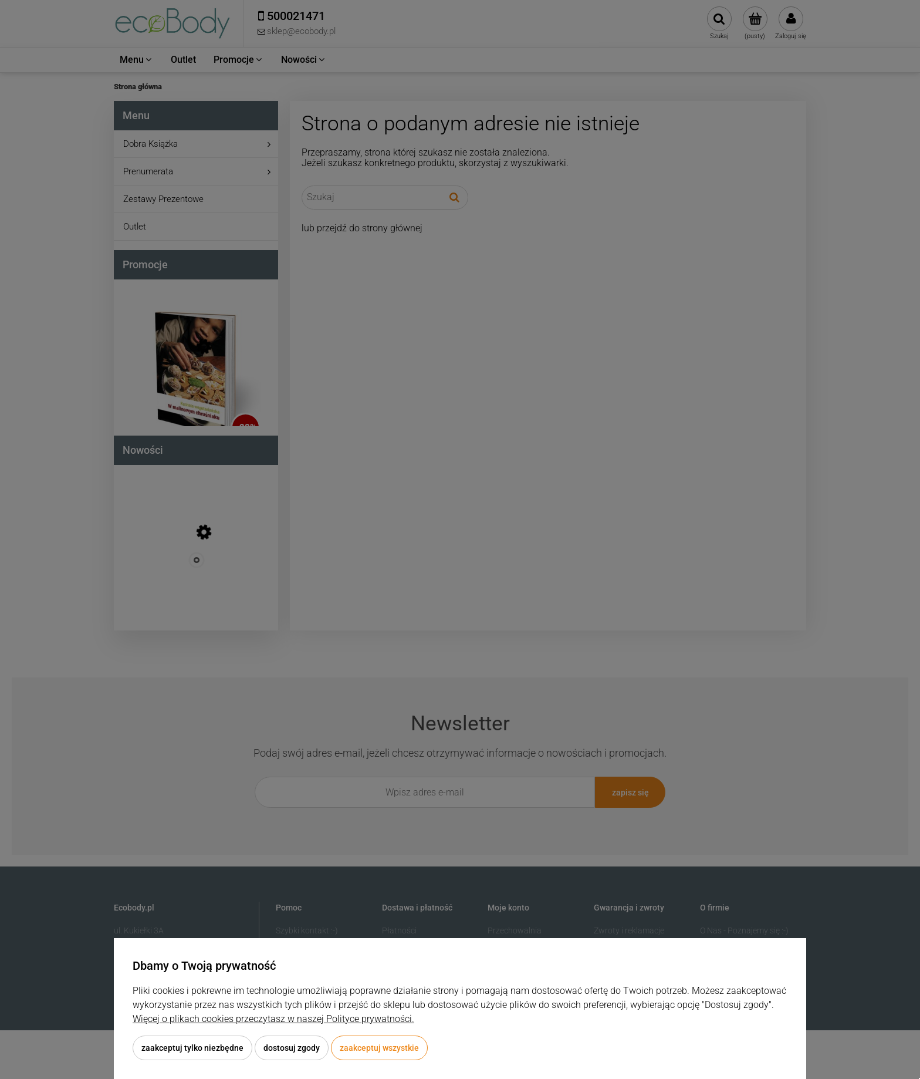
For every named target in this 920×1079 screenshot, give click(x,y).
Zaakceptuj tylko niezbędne (192, 1048)
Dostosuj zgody (291, 1048)
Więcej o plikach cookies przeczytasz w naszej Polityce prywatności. (273, 1018)
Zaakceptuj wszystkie (379, 1048)
